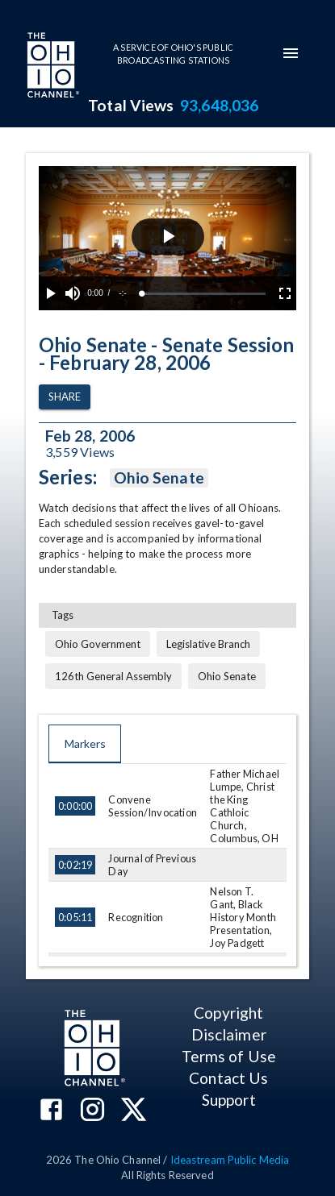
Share (64, 396)
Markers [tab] (84, 743)
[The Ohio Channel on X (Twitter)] (133, 1111)
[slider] (204, 294)
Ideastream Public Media (230, 1159)
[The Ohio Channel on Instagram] (92, 1111)
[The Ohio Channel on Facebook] (51, 1111)
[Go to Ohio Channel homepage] (52, 67)
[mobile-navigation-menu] (290, 53)
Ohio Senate (159, 478)
